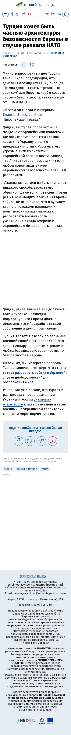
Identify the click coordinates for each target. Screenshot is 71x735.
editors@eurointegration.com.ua (46, 593)
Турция (8, 469)
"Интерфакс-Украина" (27, 631)
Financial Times (15, 115)
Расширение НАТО (27, 469)
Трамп (44, 469)
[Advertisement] (35, 269)
